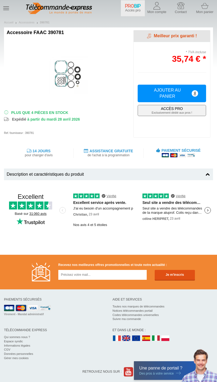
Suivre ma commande (127, 319)
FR (117, 338)
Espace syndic (13, 341)
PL (165, 338)
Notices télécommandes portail (133, 310)
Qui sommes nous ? (17, 337)
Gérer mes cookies (16, 358)
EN (136, 338)
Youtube (129, 372)
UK (126, 338)
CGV (7, 349)
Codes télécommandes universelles (136, 315)
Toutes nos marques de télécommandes (139, 306)
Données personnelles (18, 353)
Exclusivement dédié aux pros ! (171, 110)
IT (156, 338)
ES (146, 338)
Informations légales (17, 345)
